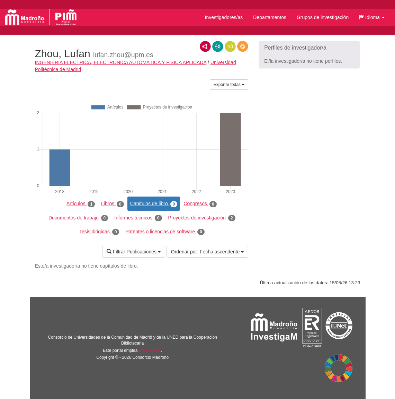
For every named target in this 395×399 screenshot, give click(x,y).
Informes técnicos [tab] (138, 218)
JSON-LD (217, 46)
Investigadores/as (224, 17)
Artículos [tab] (80, 204)
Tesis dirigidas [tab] (99, 232)
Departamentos (269, 17)
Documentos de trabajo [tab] (78, 218)
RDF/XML (205, 46)
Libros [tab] (112, 204)
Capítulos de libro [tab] (154, 204)
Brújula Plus (150, 350)
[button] (372, 17)
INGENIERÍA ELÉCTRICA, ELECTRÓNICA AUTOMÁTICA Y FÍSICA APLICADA (121, 62)
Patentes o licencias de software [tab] (164, 232)
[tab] (309, 47)
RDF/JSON (242, 46)
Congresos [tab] (199, 204)
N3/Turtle (230, 46)
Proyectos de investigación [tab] (201, 218)
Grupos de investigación (323, 17)
